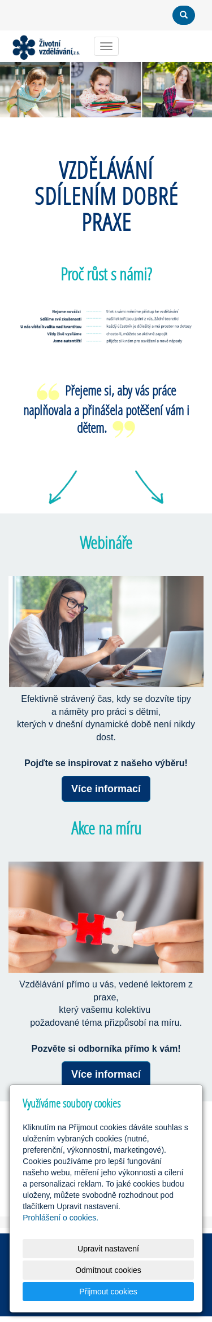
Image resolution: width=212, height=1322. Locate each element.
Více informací (106, 788)
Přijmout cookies (108, 1291)
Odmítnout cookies (108, 1270)
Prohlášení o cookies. (60, 1217)
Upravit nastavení (108, 1248)
